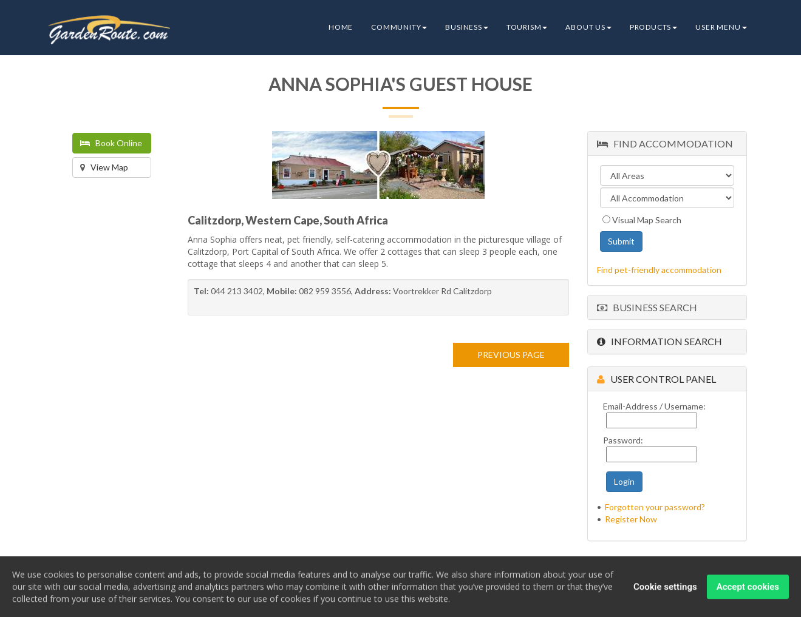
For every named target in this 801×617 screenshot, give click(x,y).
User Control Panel (656, 379)
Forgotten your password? (655, 507)
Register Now (631, 519)
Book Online (111, 143)
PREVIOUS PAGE (511, 354)
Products (653, 27)
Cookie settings (665, 587)
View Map (104, 167)
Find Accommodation (665, 143)
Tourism (527, 27)
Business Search (647, 307)
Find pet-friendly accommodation (659, 270)
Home (341, 27)
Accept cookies (748, 587)
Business (466, 27)
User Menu (720, 27)
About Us (588, 27)
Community (399, 27)
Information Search (659, 341)
